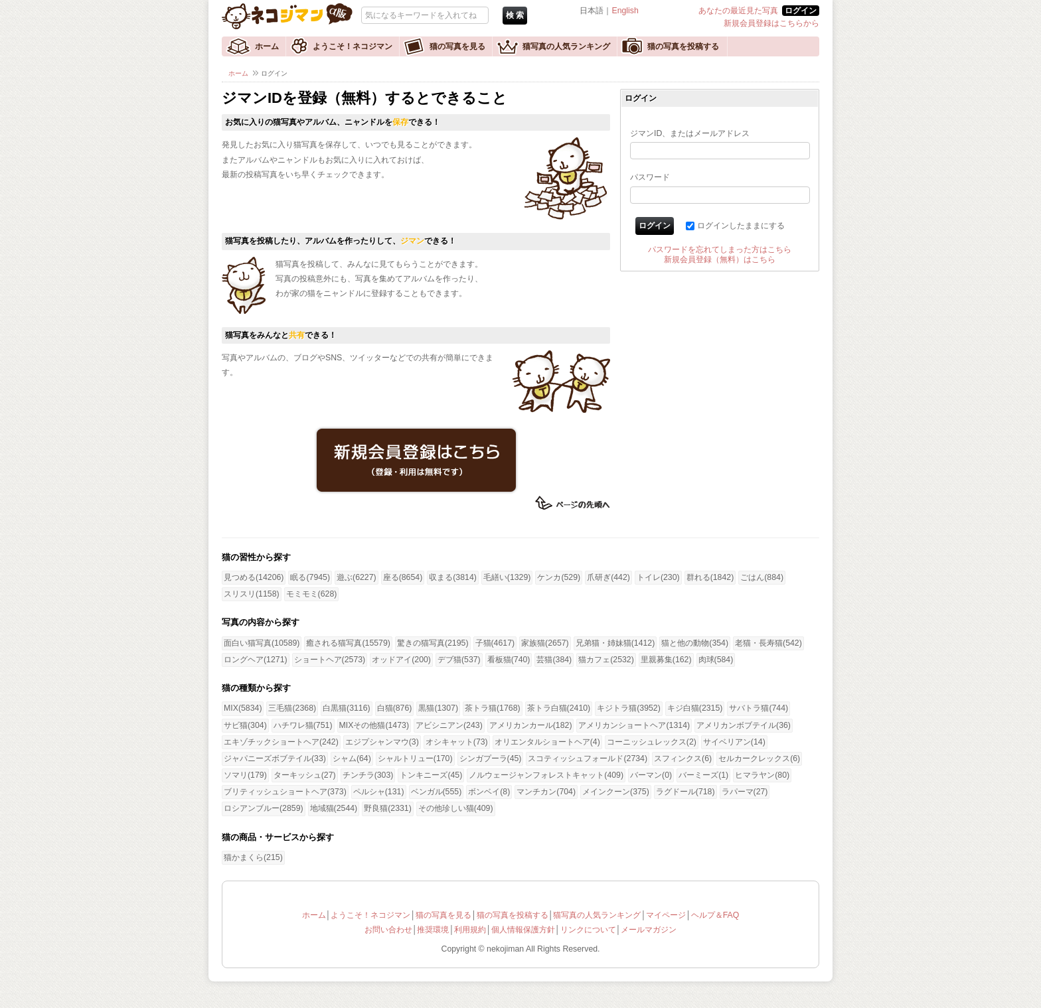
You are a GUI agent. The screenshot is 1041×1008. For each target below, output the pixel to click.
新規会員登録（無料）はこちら (719, 259)
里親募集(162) (666, 659)
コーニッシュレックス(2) (651, 742)
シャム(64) (352, 758)
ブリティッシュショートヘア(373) (285, 791)
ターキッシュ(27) (305, 775)
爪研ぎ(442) (608, 577)
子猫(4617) (495, 643)
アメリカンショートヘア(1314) (634, 725)
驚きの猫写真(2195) (433, 643)
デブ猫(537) (459, 659)
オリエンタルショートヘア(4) (547, 742)
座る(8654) (403, 577)
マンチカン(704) (546, 791)
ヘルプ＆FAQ (715, 915)
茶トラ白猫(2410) (559, 708)
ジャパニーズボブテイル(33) (275, 758)
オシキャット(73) (457, 742)
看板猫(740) (508, 659)
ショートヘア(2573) (330, 659)
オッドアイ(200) (401, 659)
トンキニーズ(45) (431, 775)
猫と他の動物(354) (694, 643)
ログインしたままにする (741, 225)
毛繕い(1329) (507, 577)
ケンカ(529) (558, 577)
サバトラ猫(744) (758, 708)
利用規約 (470, 929)
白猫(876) (394, 708)
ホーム (267, 46)
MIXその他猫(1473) (374, 725)
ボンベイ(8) (489, 791)
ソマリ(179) (245, 775)
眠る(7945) (310, 577)
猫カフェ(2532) (606, 659)
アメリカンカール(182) (530, 725)
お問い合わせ (388, 929)
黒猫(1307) (438, 708)
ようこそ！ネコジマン (352, 46)
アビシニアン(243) (449, 725)
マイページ (666, 915)
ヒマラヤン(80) (762, 775)
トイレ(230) (658, 577)
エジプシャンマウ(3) (382, 742)
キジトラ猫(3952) (629, 708)
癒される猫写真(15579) (348, 643)
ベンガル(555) (436, 791)
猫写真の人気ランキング (566, 46)
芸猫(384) (554, 659)
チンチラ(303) (368, 775)
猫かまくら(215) (253, 857)
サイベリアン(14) (734, 742)
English (624, 10)
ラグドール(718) (685, 791)
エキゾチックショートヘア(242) (281, 742)
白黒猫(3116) (346, 708)
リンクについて (588, 929)
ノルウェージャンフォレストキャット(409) (546, 775)
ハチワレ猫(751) (303, 725)
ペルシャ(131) (378, 791)
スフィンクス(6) (683, 758)
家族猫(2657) (545, 643)
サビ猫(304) (245, 725)
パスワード (650, 177)
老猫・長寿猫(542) (768, 643)
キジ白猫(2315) (695, 708)
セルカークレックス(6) (759, 758)
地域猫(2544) (334, 808)
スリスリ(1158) (252, 594)
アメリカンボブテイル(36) (743, 725)
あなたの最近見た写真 (738, 10)
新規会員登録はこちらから (771, 23)
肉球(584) (716, 659)
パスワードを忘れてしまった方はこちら (719, 249)
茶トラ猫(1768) (492, 708)
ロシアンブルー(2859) (263, 808)
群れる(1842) (710, 577)
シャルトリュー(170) (415, 758)
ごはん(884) (761, 577)
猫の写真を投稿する (683, 46)
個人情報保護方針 (523, 929)
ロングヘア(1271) (255, 659)
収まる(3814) (453, 577)
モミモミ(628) (311, 594)
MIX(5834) (243, 708)
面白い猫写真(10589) (261, 643)
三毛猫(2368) (292, 708)
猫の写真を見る (457, 46)
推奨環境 (433, 929)
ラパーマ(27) (745, 791)
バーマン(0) (651, 775)
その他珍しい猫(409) (455, 808)
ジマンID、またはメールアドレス (690, 133)
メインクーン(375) (615, 791)
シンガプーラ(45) (490, 758)
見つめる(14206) (253, 577)
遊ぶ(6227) (356, 577)
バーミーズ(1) (703, 775)
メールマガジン (649, 929)
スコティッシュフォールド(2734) (587, 758)
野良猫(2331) (388, 808)
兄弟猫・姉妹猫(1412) (615, 643)
